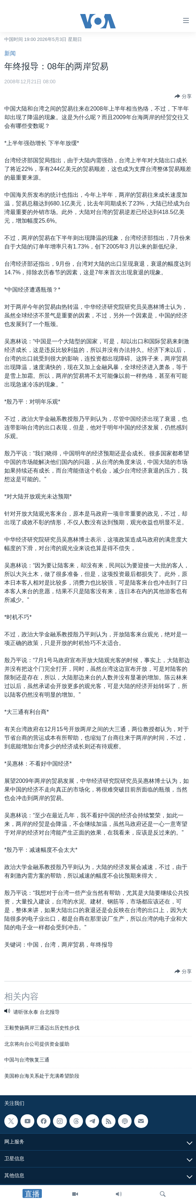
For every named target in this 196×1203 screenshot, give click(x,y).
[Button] (183, 96)
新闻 (10, 53)
